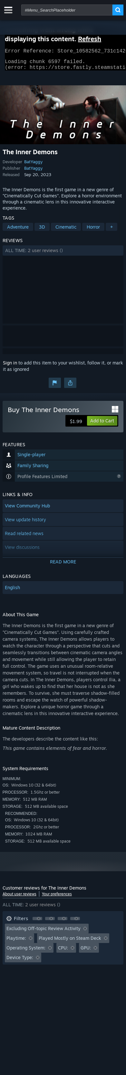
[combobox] (66, 10)
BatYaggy (33, 165)
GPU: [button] (86, 951)
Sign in (10, 366)
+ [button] (111, 230)
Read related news (24, 537)
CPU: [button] (63, 951)
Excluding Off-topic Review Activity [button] (43, 932)
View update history (25, 523)
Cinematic (65, 230)
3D (42, 230)
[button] (63, 254)
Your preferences (57, 897)
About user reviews (19, 897)
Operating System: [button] (25, 951)
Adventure (18, 230)
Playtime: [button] (16, 942)
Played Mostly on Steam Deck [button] (70, 942)
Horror (93, 230)
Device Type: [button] (19, 961)
